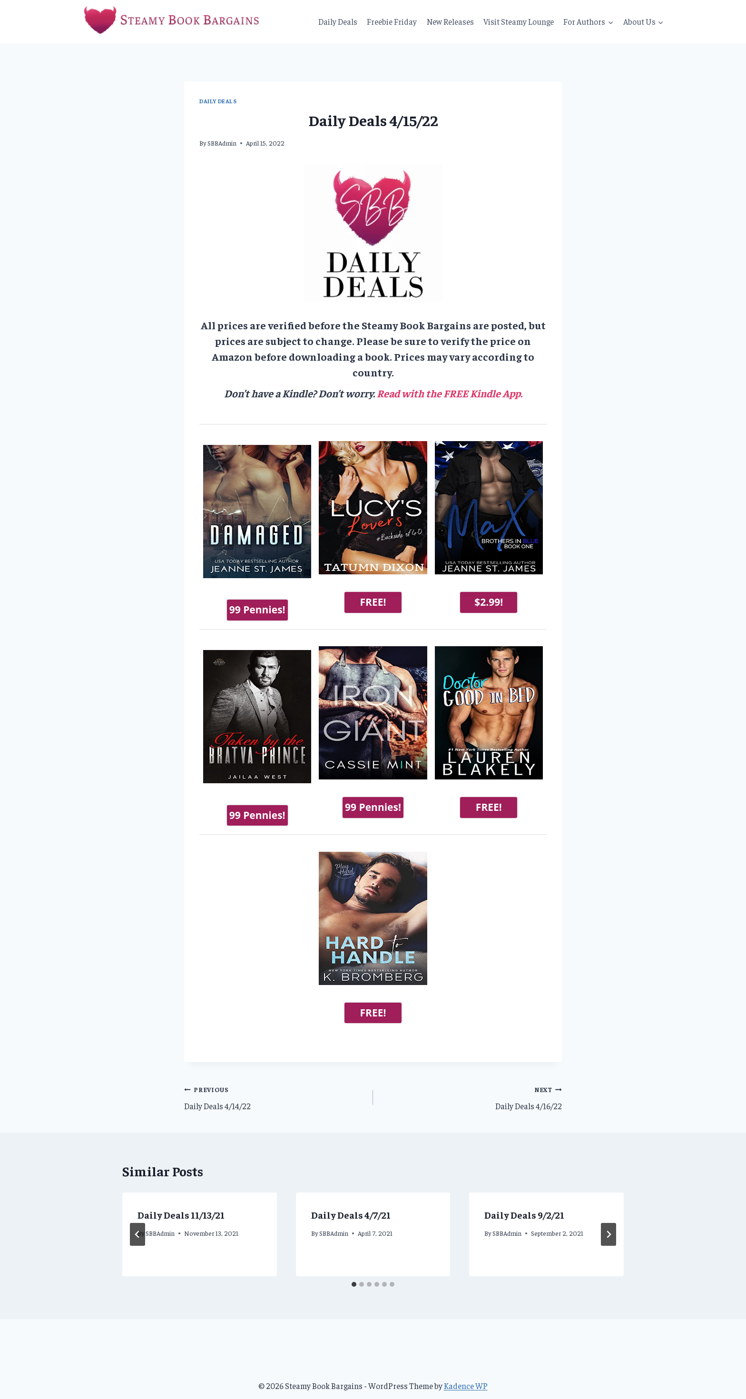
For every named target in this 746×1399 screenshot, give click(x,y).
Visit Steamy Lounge (518, 21)
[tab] (354, 1268)
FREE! (373, 602)
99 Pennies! (257, 602)
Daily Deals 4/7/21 (351, 1199)
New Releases (450, 21)
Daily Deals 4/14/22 (274, 1081)
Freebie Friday (392, 21)
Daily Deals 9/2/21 (524, 1199)
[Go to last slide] (137, 1218)
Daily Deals (337, 21)
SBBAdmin (221, 143)
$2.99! (488, 602)
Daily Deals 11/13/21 (181, 1199)
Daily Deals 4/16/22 (471, 1081)
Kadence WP (466, 1370)
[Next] (608, 1218)
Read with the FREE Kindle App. (449, 393)
